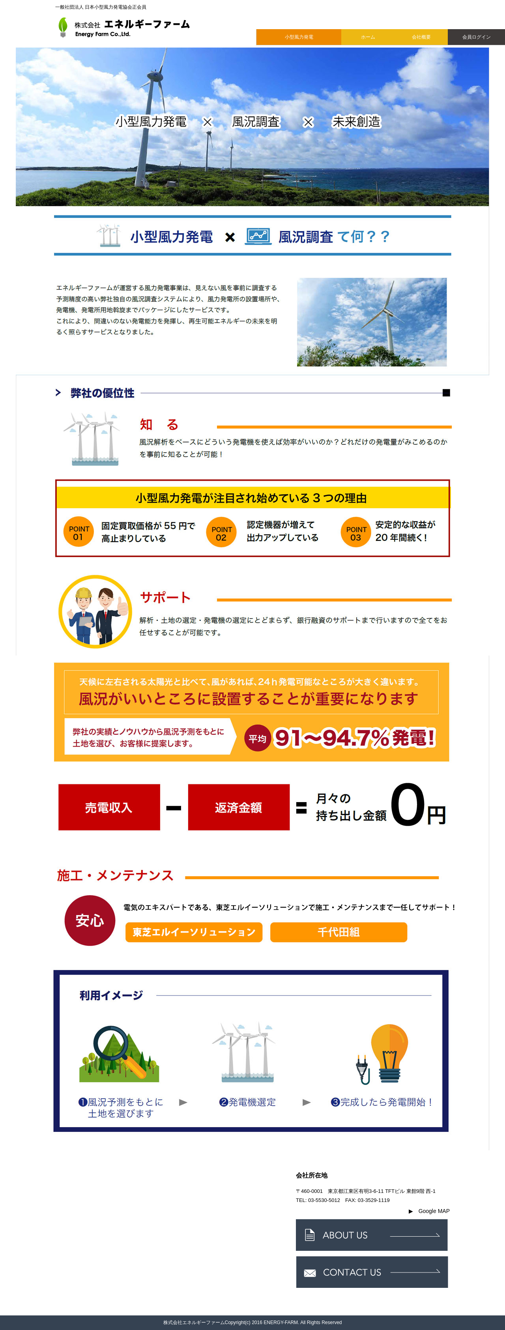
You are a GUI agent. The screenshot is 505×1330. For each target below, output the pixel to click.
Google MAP (429, 1211)
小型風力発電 (299, 37)
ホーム (368, 37)
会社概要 (421, 37)
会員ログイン (476, 37)
